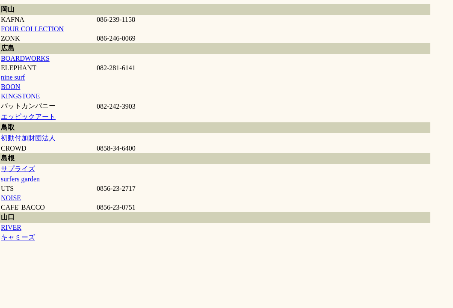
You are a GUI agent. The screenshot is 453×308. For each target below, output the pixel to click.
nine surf (13, 77)
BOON (10, 86)
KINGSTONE (20, 96)
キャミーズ (18, 237)
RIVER (11, 227)
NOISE (11, 197)
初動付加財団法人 (28, 138)
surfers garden (20, 179)
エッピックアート (28, 116)
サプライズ (18, 168)
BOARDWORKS (25, 58)
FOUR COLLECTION (32, 29)
